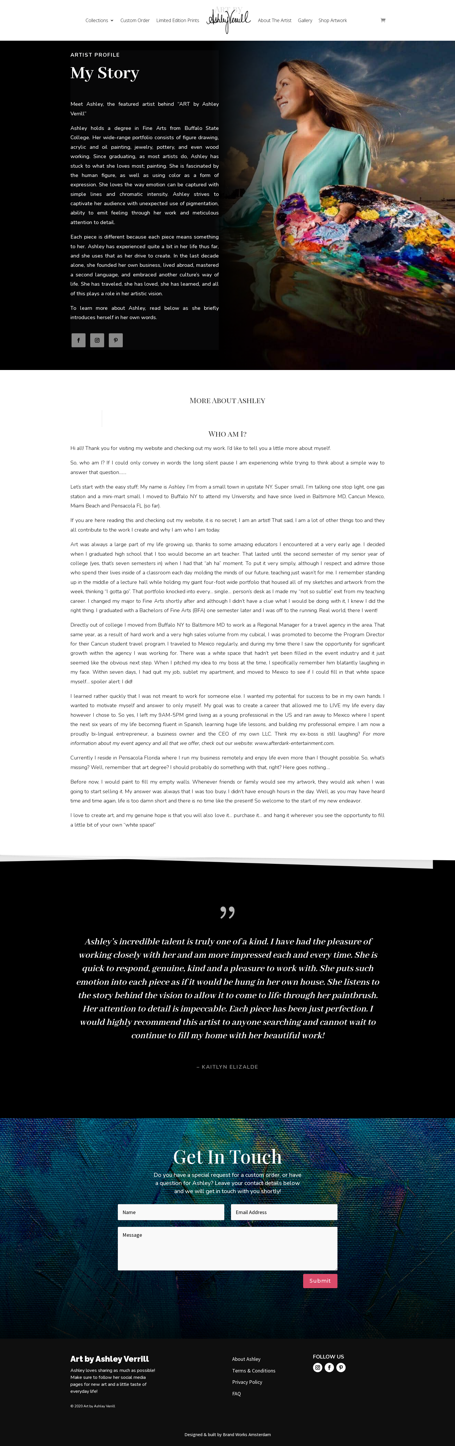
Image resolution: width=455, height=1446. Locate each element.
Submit (320, 1281)
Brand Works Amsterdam (247, 1434)
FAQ (236, 1393)
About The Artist (275, 20)
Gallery (305, 20)
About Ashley (246, 1359)
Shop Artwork (333, 20)
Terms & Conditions (254, 1370)
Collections (97, 20)
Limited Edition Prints (177, 20)
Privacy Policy (247, 1382)
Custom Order (135, 20)
